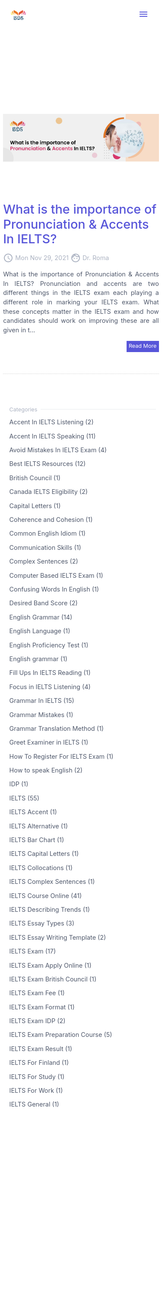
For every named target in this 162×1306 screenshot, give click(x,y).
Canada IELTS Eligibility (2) (49, 491)
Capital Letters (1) (35, 505)
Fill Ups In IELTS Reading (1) (50, 672)
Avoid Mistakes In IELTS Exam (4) (58, 450)
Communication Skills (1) (45, 547)
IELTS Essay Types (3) (42, 923)
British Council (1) (35, 477)
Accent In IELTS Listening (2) (52, 422)
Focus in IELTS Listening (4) (50, 686)
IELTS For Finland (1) (39, 1062)
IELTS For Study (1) (37, 1076)
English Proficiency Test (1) (49, 644)
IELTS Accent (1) (33, 811)
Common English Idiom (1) (48, 533)
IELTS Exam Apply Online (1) (51, 965)
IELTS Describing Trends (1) (50, 909)
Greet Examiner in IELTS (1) (49, 742)
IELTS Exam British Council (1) (53, 979)
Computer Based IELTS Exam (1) (56, 575)
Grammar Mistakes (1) (41, 714)
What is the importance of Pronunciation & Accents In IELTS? (79, 224)
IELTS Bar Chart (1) (37, 839)
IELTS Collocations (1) (41, 867)
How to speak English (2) (46, 770)
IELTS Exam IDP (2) (38, 1020)
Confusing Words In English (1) (54, 589)
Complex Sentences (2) (44, 561)
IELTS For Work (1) (36, 1090)
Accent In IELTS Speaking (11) (53, 435)
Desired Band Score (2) (44, 603)
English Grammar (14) (41, 616)
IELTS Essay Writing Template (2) (58, 937)
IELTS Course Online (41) (46, 895)
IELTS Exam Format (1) (42, 1006)
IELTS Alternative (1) (39, 825)
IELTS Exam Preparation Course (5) (61, 1034)
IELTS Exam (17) (33, 951)
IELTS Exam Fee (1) (37, 992)
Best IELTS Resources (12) (48, 463)
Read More (143, 346)
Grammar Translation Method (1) (57, 728)
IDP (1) (19, 784)
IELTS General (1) (34, 1104)
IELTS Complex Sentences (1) (52, 881)
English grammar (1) (39, 658)
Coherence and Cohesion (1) (51, 519)
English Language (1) (40, 631)
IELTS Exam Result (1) (41, 1048)
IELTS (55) (24, 797)
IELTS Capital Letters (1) (44, 853)
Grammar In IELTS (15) (42, 700)
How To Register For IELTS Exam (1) (62, 756)
